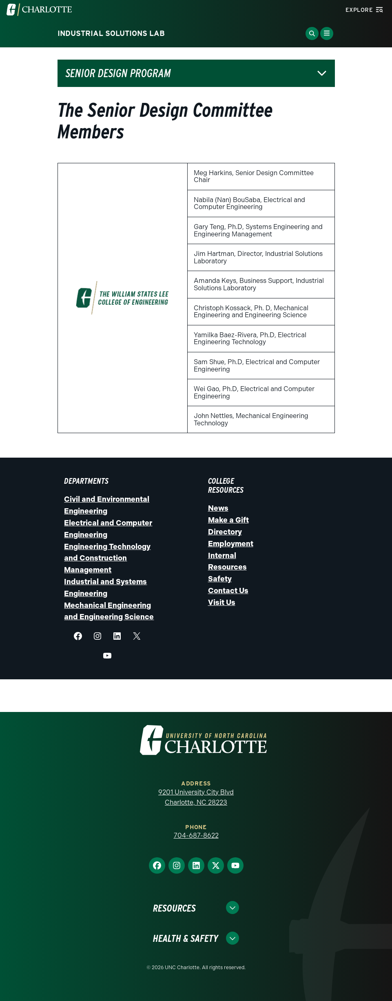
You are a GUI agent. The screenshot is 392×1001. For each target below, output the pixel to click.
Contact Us (228, 590)
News (218, 508)
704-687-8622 (196, 835)
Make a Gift (228, 520)
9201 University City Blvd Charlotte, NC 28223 (196, 797)
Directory (225, 531)
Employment (230, 543)
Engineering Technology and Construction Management (107, 558)
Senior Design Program (118, 73)
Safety (220, 578)
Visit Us (221, 602)
